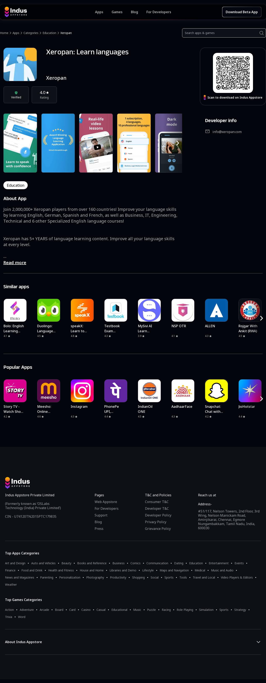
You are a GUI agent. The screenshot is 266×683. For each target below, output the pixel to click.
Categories (30, 33)
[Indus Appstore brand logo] (50, 12)
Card (72, 610)
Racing (166, 610)
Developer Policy (158, 515)
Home (4, 33)
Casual (101, 610)
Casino (86, 610)
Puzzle (151, 610)
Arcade (44, 610)
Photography (95, 577)
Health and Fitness (61, 570)
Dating (178, 563)
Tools (183, 577)
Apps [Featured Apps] (99, 12)
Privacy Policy (155, 522)
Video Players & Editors (237, 577)
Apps (16, 33)
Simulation (206, 610)
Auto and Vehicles (43, 563)
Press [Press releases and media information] (99, 529)
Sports (168, 577)
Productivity (118, 577)
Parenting (46, 577)
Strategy (240, 610)
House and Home (92, 570)
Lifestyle (148, 570)
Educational (119, 610)
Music (137, 610)
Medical (200, 570)
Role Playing (185, 610)
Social (155, 577)
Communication (157, 563)
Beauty (66, 563)
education (15, 185)
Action (9, 610)
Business (118, 563)
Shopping (138, 577)
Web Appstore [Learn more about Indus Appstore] (106, 502)
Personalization (69, 577)
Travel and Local (204, 577)
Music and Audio (222, 570)
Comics (135, 563)
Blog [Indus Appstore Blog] (134, 12)
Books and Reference (92, 563)
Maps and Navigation (174, 570)
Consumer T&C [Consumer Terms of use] (157, 502)
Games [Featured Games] (117, 12)
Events (239, 563)
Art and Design (15, 563)
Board (59, 610)
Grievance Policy (158, 529)
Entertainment (219, 563)
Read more (14, 262)
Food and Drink (31, 570)
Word (21, 617)
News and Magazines (19, 577)
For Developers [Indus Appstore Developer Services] (158, 12)
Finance (10, 570)
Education (49, 33)
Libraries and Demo (123, 570)
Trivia (8, 617)
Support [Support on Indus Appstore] (101, 515)
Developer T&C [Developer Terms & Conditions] (157, 508)
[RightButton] (177, 143)
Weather (11, 585)
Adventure (27, 610)
